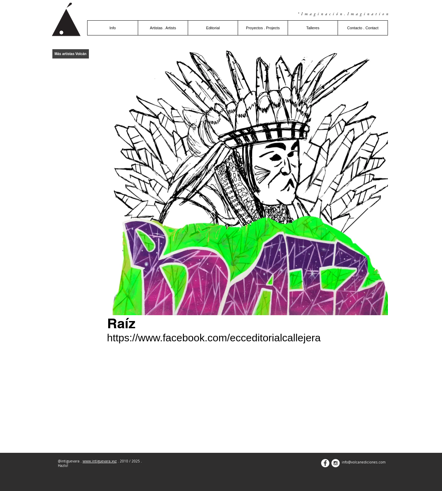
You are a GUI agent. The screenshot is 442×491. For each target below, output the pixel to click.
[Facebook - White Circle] (325, 463)
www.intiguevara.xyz (100, 461)
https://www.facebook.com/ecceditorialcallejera (214, 337)
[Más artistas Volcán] (70, 53)
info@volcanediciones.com (364, 462)
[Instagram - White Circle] (335, 463)
